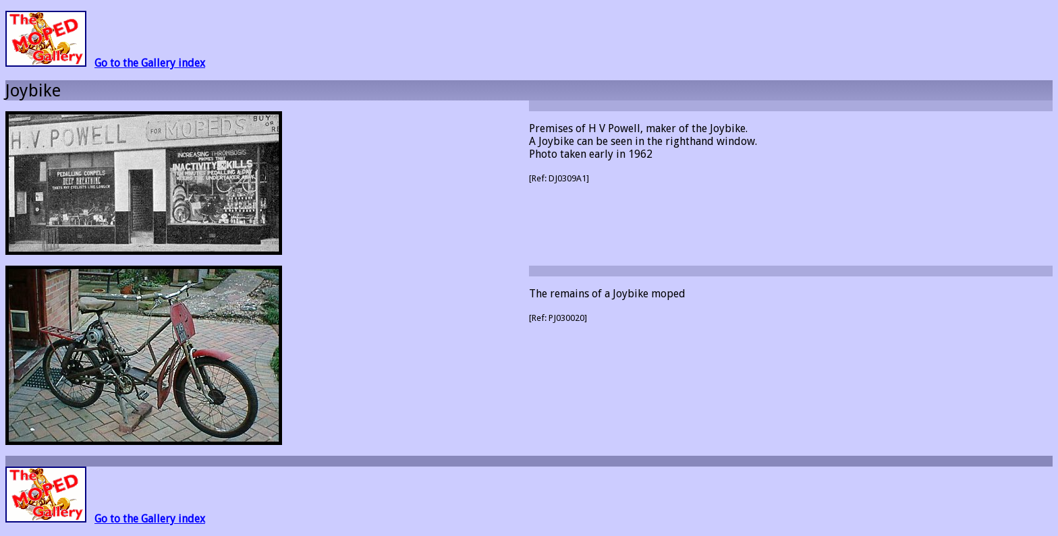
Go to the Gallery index (149, 63)
